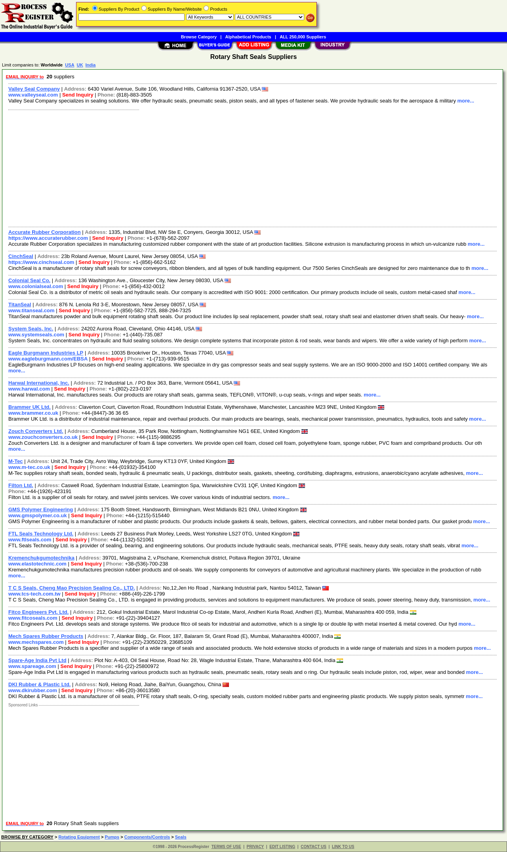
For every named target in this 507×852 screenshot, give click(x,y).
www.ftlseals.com (29, 540)
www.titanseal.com (31, 310)
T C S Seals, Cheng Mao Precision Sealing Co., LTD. (71, 588)
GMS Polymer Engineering (40, 509)
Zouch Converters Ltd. (35, 431)
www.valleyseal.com (33, 95)
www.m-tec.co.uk (29, 467)
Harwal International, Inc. (38, 383)
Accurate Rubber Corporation (44, 232)
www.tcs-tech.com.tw (34, 594)
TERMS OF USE (226, 846)
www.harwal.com (29, 389)
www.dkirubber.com (32, 690)
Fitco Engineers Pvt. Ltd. (38, 612)
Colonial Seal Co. (29, 280)
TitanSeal (19, 304)
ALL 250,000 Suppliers (303, 36)
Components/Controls (147, 837)
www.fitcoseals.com (32, 618)
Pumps (112, 837)
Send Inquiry (77, 95)
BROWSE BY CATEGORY (27, 837)
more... (466, 101)
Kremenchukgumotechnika (41, 558)
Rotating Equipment (79, 837)
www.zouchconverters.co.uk (43, 437)
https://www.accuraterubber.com (48, 238)
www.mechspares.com (36, 642)
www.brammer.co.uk (33, 413)
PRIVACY (255, 846)
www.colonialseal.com (35, 286)
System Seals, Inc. (30, 329)
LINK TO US (343, 846)
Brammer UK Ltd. (29, 407)
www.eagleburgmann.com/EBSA (48, 359)
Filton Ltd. (20, 485)
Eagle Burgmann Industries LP (45, 353)
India (91, 65)
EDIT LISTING (282, 846)
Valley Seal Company (34, 89)
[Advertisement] (242, 167)
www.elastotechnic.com (37, 564)
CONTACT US (313, 846)
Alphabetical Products (248, 36)
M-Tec (15, 461)
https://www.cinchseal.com (41, 262)
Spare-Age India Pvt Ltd (37, 660)
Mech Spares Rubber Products (45, 636)
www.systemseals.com (36, 335)
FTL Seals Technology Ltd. (40, 534)
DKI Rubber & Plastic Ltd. (39, 684)
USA (69, 65)
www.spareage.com (32, 666)
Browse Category (199, 36)
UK (80, 65)
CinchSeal (20, 256)
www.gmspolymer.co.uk (37, 515)
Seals (181, 837)
